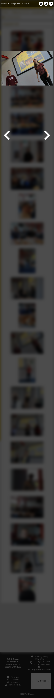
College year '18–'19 (18, 3)
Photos (4, 3)
